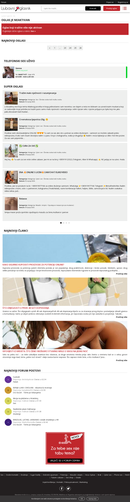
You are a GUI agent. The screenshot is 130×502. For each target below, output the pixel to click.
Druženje (17, 414)
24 (70, 48)
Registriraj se (123, 2)
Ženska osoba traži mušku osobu (50, 100)
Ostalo (78, 477)
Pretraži (93, 8)
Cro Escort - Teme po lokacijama (27, 392)
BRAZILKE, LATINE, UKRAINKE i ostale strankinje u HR (36, 420)
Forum (3, 2)
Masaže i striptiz (41, 205)
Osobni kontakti (12, 475)
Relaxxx (23, 198)
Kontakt (60, 482)
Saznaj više (92, 499)
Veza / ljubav (90, 475)
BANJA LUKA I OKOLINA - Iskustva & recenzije (32, 387)
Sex (32, 31)
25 (75, 48)
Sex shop (69, 477)
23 (65, 48)
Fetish (15, 382)
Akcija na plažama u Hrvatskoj (25, 398)
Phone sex (118, 475)
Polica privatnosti (71, 482)
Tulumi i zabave (57, 477)
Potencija (64, 475)
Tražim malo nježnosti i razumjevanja (37, 93)
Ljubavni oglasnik (6, 16)
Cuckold (16, 377)
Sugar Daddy (35, 475)
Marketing (83, 482)
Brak (99, 475)
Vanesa (18, 68)
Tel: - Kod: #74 (25, 76)
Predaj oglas (111, 8)
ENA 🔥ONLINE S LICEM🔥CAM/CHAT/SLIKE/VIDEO (43, 172)
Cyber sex (39, 126)
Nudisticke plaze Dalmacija (24, 409)
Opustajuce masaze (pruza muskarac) (61, 205)
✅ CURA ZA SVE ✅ (28, 145)
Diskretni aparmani (50, 475)
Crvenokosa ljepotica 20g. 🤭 (33, 119)
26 (80, 48)
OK (82, 499)
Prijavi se (109, 2)
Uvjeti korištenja (49, 482)
